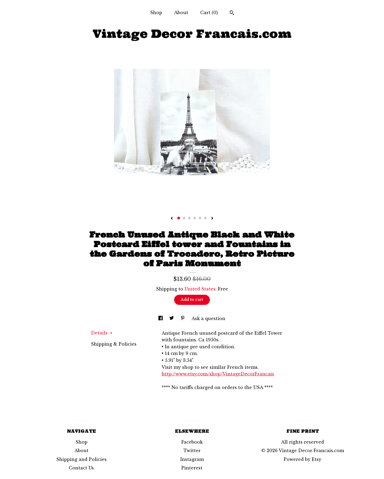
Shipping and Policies (81, 459)
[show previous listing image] (171, 218)
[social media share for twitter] (172, 318)
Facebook (192, 442)
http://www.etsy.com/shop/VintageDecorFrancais (218, 373)
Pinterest (191, 467)
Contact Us (81, 467)
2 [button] (184, 218)
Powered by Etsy (302, 459)
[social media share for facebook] (161, 318)
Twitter (192, 450)
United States (200, 289)
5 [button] (200, 218)
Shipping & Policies (114, 344)
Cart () (209, 12)
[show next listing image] (212, 218)
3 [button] (189, 218)
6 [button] (205, 218)
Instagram (192, 459)
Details (101, 332)
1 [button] (178, 218)
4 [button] (194, 218)
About (181, 12)
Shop (156, 12)
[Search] (232, 13)
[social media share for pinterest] (183, 318)
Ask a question (208, 318)
